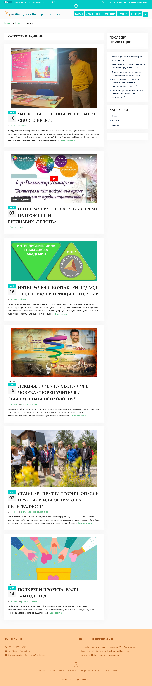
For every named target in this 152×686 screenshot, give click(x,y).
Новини (13, 125)
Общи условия (110, 670)
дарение (33, 601)
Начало (79, 14)
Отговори (123, 14)
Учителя (33, 404)
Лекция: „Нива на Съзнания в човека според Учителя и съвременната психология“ (48, 392)
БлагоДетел (109, 14)
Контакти (136, 14)
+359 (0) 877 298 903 (114, 2)
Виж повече (67, 140)
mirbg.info (85, 655)
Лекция (24, 404)
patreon (24, 601)
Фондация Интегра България (37, 14)
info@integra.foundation (137, 2)
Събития (22, 125)
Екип (98, 14)
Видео (13, 227)
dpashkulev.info (88, 651)
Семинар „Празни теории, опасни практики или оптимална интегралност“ (53, 500)
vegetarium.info (88, 647)
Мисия (89, 14)
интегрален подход (30, 511)
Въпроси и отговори (90, 670)
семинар (44, 511)
